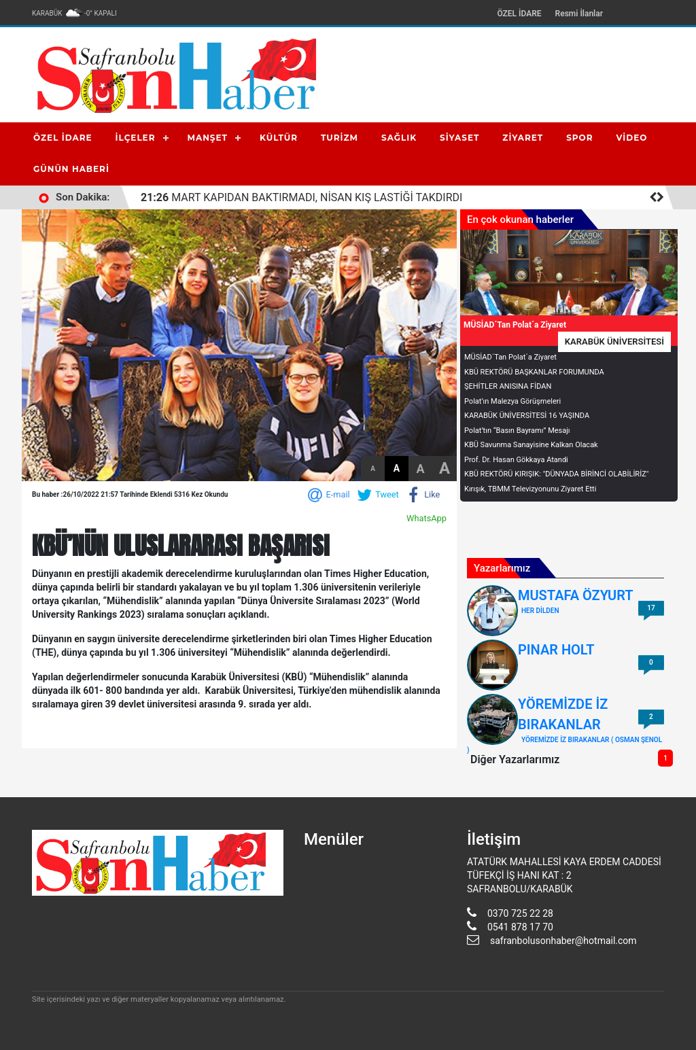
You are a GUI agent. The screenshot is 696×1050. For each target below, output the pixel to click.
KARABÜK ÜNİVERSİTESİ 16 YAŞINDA (526, 415)
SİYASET (459, 138)
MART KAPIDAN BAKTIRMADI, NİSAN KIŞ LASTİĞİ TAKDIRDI (301, 197)
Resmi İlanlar (579, 13)
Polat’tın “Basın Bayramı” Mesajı (517, 430)
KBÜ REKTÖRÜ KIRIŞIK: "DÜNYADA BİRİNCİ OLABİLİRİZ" (556, 474)
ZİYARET (522, 138)
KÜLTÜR (279, 138)
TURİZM (339, 138)
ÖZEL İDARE (519, 13)
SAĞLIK (399, 138)
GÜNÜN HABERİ (71, 169)
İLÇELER (136, 138)
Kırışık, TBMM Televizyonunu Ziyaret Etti (530, 489)
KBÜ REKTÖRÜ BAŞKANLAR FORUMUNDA (534, 372)
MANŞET (208, 138)
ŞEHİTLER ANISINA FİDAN (507, 386)
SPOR (579, 138)
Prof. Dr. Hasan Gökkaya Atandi (516, 459)
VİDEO (632, 138)
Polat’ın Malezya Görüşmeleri (512, 401)
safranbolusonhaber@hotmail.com (563, 940)
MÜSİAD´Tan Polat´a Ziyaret (510, 357)
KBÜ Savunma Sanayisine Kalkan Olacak (531, 444)
